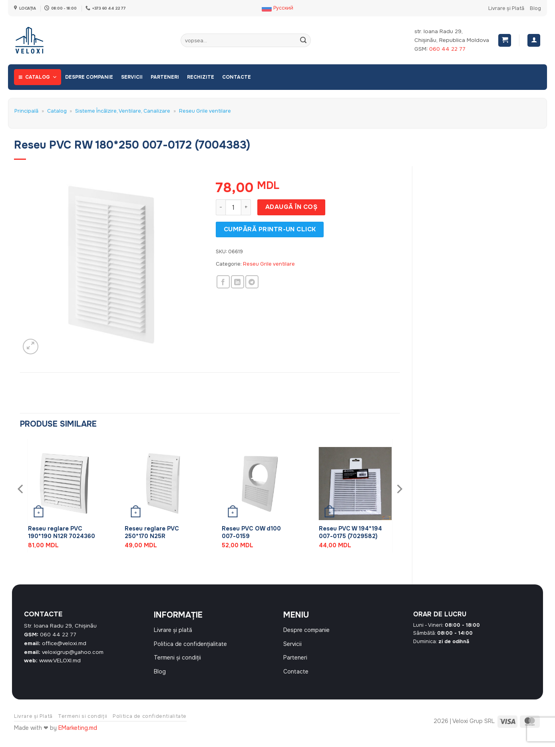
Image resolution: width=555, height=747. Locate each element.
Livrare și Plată (506, 8)
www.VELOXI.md (60, 660)
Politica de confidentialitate (150, 724)
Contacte (236, 77)
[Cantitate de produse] (233, 207)
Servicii (132, 77)
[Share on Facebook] (223, 281)
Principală (26, 111)
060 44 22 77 (447, 49)
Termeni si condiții (82, 724)
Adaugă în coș (291, 207)
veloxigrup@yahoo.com (72, 652)
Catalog (41, 77)
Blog (535, 8)
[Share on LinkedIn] (237, 281)
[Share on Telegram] (252, 281)
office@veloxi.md (64, 643)
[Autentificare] (533, 40)
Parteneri (165, 77)
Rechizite (200, 77)
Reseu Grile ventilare (205, 111)
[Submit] (303, 40)
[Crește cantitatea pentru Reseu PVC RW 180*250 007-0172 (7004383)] (246, 207)
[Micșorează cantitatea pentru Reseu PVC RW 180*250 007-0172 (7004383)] (220, 207)
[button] (504, 40)
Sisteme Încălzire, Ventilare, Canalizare (122, 111)
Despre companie (89, 77)
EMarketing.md (77, 736)
